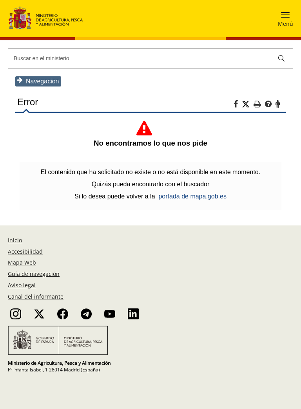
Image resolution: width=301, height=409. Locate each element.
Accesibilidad (25, 251)
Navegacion (38, 81)
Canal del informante (35, 296)
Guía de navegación (34, 273)
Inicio (15, 240)
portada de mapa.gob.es (192, 196)
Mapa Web (22, 262)
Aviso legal (22, 285)
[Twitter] (248, 104)
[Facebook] (238, 105)
